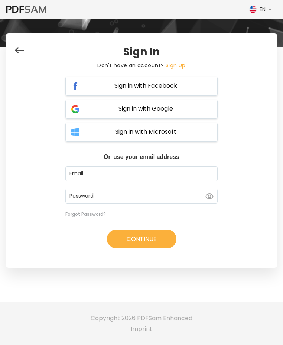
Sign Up (176, 65)
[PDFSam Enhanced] (26, 9)
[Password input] (141, 196)
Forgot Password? (85, 214)
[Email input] (141, 173)
